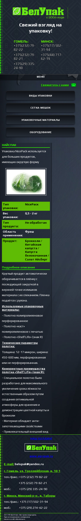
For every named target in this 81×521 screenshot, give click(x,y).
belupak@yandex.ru (24, 464)
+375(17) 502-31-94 (51, 47)
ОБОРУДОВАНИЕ (40, 132)
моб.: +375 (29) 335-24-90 (25, 489)
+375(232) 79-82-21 (24, 56)
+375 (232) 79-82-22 (33, 477)
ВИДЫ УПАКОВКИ (40, 95)
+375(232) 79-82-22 (24, 47)
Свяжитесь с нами (55, 85)
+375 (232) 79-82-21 (25, 483)
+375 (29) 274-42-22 (29, 507)
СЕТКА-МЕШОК (40, 107)
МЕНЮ (40, 76)
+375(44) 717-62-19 (51, 56)
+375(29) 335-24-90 (24, 65)
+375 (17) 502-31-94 (33, 501)
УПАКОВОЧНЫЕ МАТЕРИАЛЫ (40, 119)
